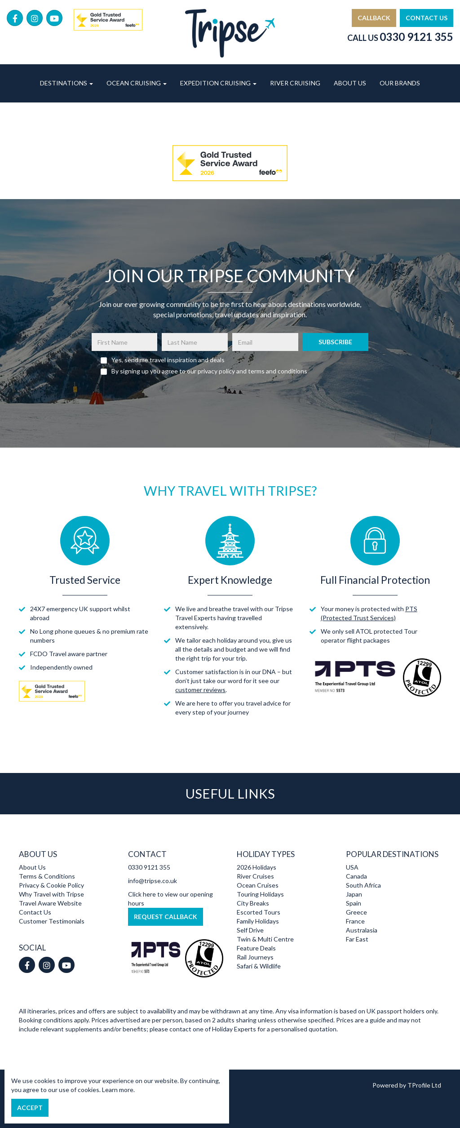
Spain (353, 903)
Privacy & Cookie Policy (51, 885)
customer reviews (200, 689)
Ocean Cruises (258, 885)
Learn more (117, 1089)
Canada (356, 876)
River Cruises (255, 876)
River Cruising (295, 83)
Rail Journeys (255, 957)
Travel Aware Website (50, 903)
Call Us (400, 38)
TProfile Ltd (424, 1085)
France (355, 921)
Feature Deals (256, 948)
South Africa (363, 885)
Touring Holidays (260, 894)
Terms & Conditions (47, 876)
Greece (356, 912)
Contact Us (426, 18)
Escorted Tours (258, 912)
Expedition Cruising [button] (218, 83)
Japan (354, 894)
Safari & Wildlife (259, 966)
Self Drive (250, 930)
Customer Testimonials (51, 921)
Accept (30, 1107)
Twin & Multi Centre (265, 939)
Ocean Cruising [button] (136, 83)
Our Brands (400, 83)
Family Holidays (258, 921)
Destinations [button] (66, 83)
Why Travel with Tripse (51, 894)
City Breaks (253, 903)
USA (352, 867)
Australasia (361, 930)
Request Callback (165, 916)
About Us (350, 83)
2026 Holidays (256, 867)
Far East (357, 939)
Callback (374, 18)
